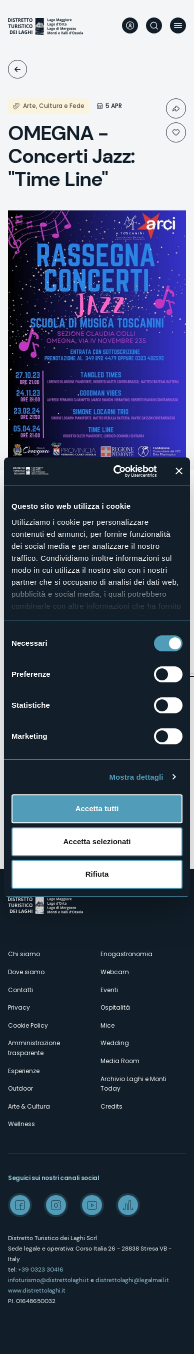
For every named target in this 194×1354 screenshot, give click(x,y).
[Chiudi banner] (179, 471)
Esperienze (24, 1071)
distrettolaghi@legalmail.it (132, 1280)
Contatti (20, 990)
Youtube (92, 1205)
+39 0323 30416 (41, 1270)
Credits (111, 1106)
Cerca (154, 25)
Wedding (114, 1043)
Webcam (114, 972)
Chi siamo (24, 954)
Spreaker (128, 1205)
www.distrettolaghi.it (37, 1291)
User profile (130, 25)
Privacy (19, 1007)
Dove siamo (26, 972)
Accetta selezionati (96, 841)
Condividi (176, 108)
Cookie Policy (28, 1025)
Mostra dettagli (136, 777)
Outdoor (20, 1088)
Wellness (21, 1124)
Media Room (120, 1061)
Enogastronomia (126, 954)
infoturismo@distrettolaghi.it (48, 1280)
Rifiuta (97, 874)
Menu (178, 25)
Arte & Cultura (29, 1106)
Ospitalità (115, 1007)
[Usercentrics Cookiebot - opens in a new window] (117, 471)
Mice (107, 1025)
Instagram (56, 1205)
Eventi (17, 69)
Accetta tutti (97, 808)
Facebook (20, 1205)
